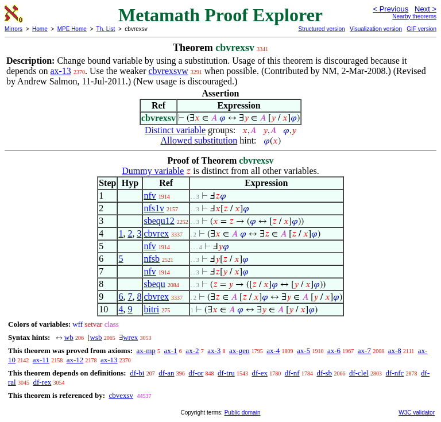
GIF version (421, 29)
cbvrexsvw (168, 71)
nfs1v (154, 208)
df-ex (259, 373)
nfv (150, 195)
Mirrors (13, 29)
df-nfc (395, 373)
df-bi (137, 373)
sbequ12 (159, 221)
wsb (96, 337)
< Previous (390, 9)
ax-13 (60, 71)
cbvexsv (121, 395)
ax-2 (192, 350)
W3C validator (417, 412)
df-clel (359, 373)
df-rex (42, 382)
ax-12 (75, 359)
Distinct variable (175, 130)
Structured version (321, 29)
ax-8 (394, 350)
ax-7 (364, 350)
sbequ (154, 284)
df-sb (324, 373)
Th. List (105, 29)
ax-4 (273, 350)
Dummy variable (153, 171)
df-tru (226, 373)
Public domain (243, 412)
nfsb (152, 259)
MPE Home (72, 29)
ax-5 (303, 350)
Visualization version (376, 29)
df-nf (292, 373)
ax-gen (239, 350)
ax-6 (334, 350)
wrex (130, 337)
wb (69, 337)
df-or (195, 373)
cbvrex (156, 233)
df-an (166, 373)
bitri (151, 309)
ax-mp (146, 350)
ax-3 (213, 350)
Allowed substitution (198, 140)
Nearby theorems (414, 16)
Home (40, 29)
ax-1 (170, 350)
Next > (425, 9)
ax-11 (41, 359)
